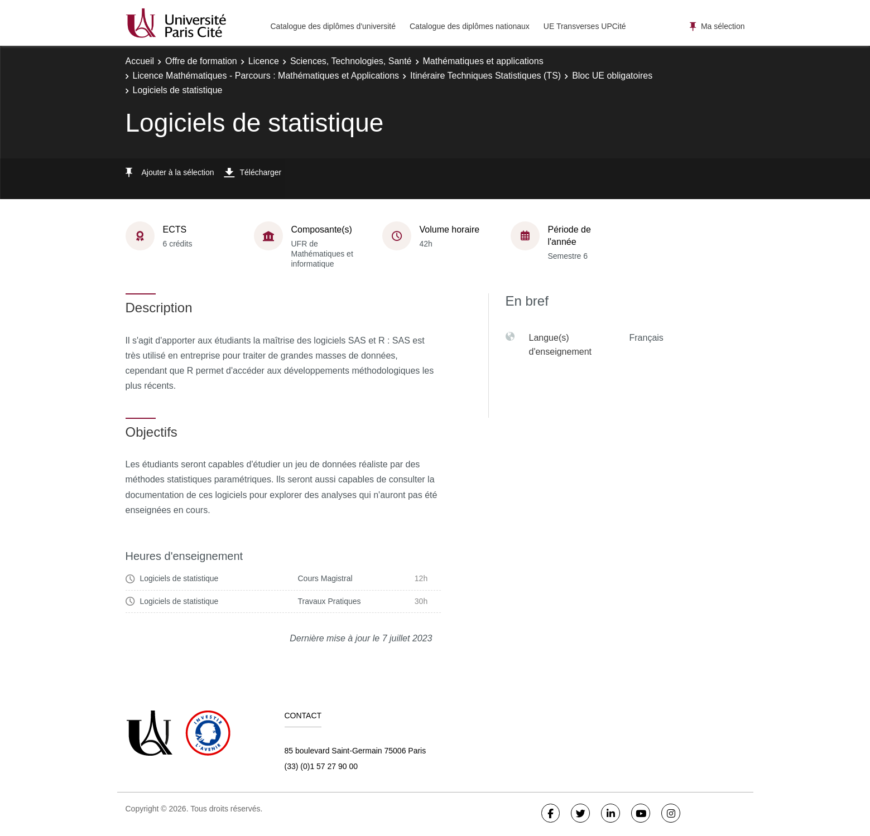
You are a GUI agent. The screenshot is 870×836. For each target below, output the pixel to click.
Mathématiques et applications (483, 61)
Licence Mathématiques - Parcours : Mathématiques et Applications (266, 75)
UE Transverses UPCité (585, 26)
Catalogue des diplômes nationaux (470, 26)
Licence (263, 61)
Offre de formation (201, 61)
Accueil (140, 61)
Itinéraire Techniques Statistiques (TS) (485, 75)
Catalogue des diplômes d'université (333, 26)
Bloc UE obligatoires (612, 75)
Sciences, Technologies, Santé (351, 61)
